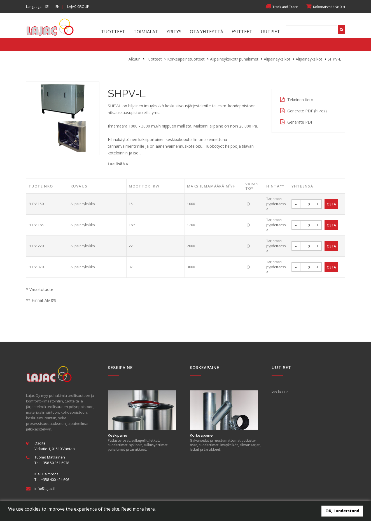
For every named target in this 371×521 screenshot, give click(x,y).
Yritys (174, 32)
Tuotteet (113, 32)
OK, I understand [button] (342, 510)
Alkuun (135, 59)
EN (57, 6)
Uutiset (270, 32)
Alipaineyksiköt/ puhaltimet (234, 59)
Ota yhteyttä (206, 32)
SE (46, 6)
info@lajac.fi (44, 488)
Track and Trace (281, 6)
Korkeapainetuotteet (186, 59)
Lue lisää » (118, 163)
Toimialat (146, 32)
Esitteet (242, 32)
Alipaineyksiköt (277, 59)
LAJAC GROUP (78, 6)
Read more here (138, 509)
